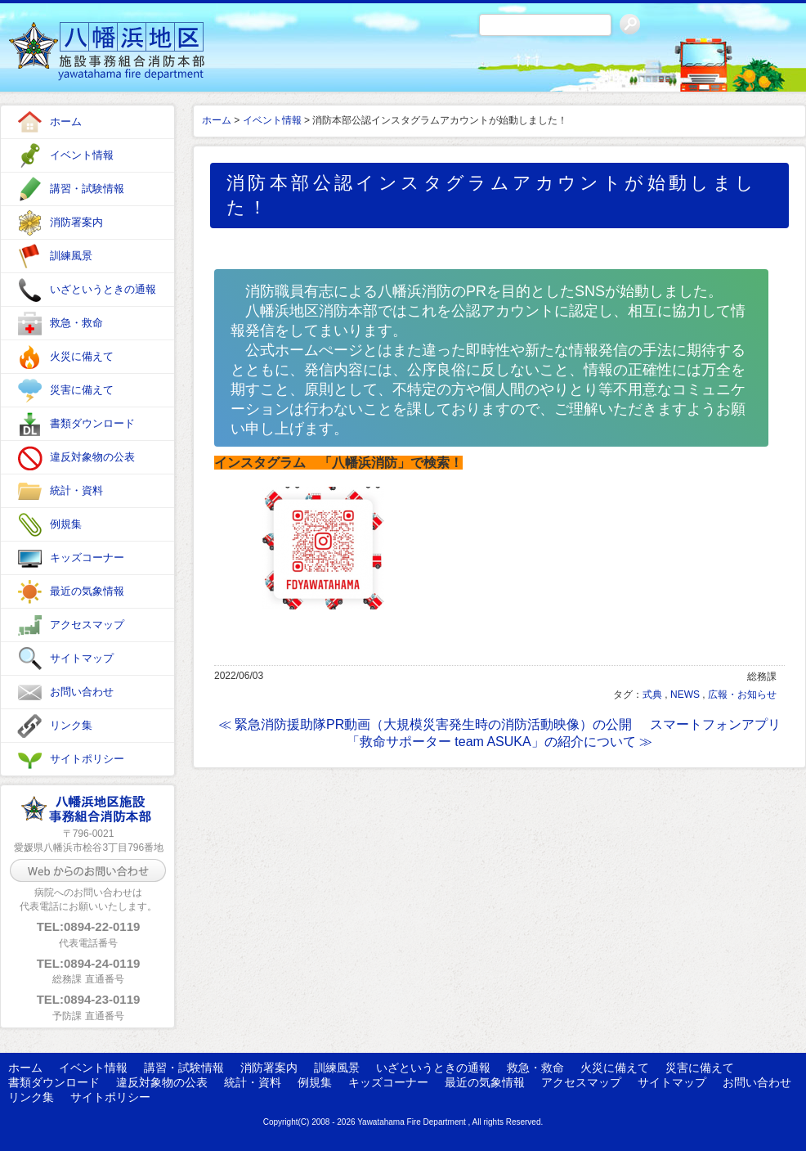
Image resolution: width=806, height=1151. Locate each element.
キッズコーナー (87, 557)
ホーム (66, 121)
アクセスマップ (87, 624)
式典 (652, 694)
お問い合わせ (82, 692)
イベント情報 (82, 155)
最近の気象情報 (87, 591)
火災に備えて (82, 356)
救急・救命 (76, 323)
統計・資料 (76, 490)
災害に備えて (82, 390)
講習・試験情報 (87, 188)
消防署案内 (76, 222)
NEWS (685, 694)
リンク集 (71, 725)
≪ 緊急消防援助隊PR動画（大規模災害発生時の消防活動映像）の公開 (425, 724)
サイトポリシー (87, 759)
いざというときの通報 (103, 289)
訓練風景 (71, 256)
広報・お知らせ (742, 694)
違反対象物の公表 (92, 457)
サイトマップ (82, 658)
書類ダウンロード (92, 423)
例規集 (66, 524)
